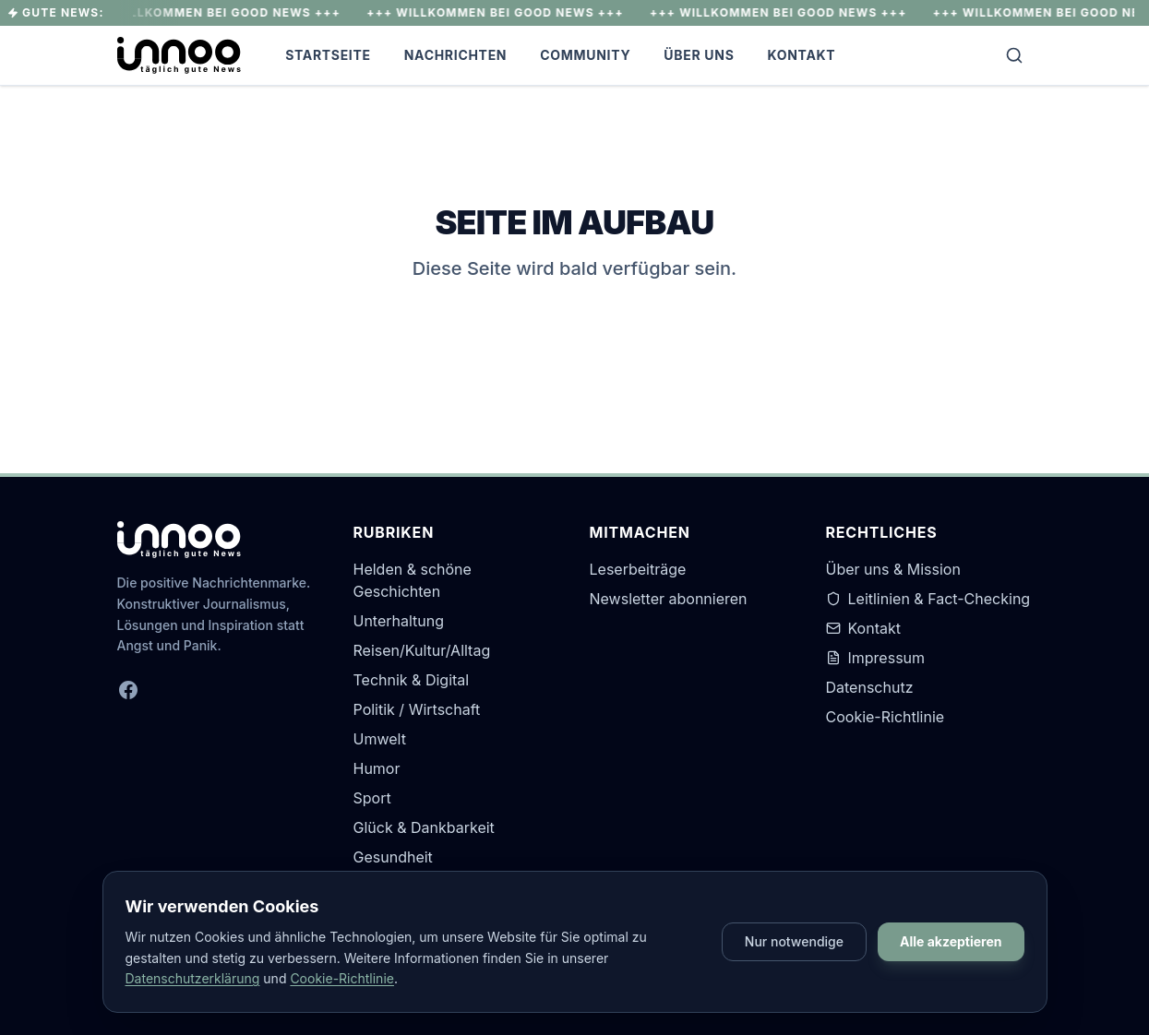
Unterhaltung (399, 621)
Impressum (876, 657)
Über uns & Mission (893, 569)
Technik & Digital (411, 680)
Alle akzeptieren (951, 941)
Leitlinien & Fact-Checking (928, 598)
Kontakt (802, 55)
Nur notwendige (794, 941)
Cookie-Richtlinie (885, 717)
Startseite (328, 55)
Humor (377, 768)
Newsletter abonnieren (669, 598)
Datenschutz (870, 687)
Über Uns (699, 55)
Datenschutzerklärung (193, 978)
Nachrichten (456, 55)
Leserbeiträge (638, 569)
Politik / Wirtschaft (417, 709)
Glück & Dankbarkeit (424, 827)
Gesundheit (393, 857)
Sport (372, 798)
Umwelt (379, 739)
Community (585, 55)
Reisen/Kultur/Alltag (422, 650)
